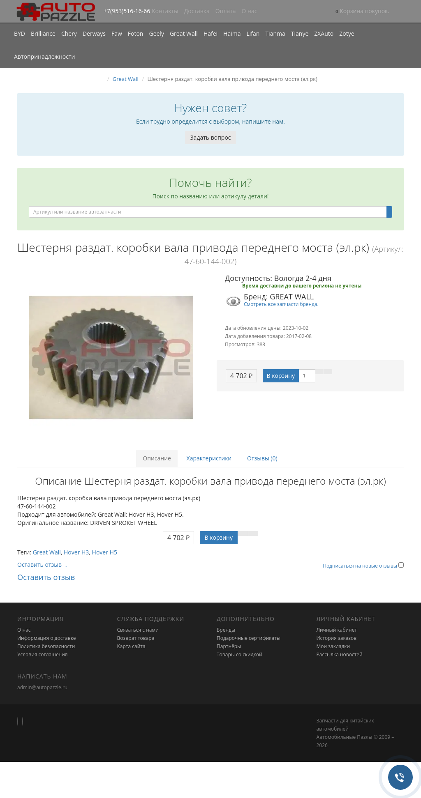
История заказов (337, 638)
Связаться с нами (138, 629)
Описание (157, 458)
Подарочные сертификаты (248, 638)
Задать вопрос (210, 137)
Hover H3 (76, 552)
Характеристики (209, 458)
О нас (249, 11)
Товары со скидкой (239, 654)
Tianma (275, 33)
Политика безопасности (46, 646)
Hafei (210, 33)
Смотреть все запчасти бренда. (281, 304)
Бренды (226, 629)
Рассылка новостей (340, 654)
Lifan (252, 33)
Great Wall (184, 33)
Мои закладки (333, 646)
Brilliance (43, 33)
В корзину (281, 375)
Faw (116, 33)
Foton (135, 33)
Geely (156, 33)
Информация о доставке (46, 638)
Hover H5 (104, 552)
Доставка (197, 11)
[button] (362, 11)
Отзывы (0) (262, 458)
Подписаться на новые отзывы (360, 565)
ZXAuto (323, 33)
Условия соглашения (42, 654)
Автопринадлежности (44, 56)
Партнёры (229, 646)
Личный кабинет (337, 629)
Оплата (225, 11)
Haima (232, 33)
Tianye (300, 33)
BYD (19, 33)
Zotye (346, 33)
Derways (94, 33)
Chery (69, 33)
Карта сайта (131, 646)
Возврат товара (136, 638)
